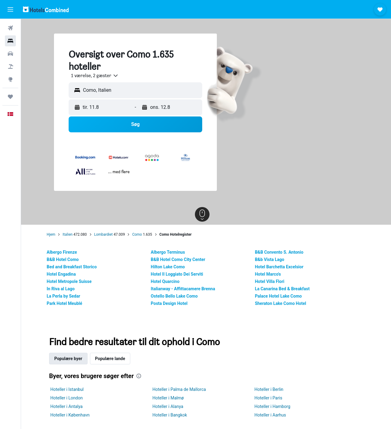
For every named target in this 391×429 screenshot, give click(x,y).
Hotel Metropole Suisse (73, 281)
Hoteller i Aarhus (274, 415)
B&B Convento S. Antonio (283, 252)
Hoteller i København (74, 415)
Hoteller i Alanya (171, 406)
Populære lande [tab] (114, 358)
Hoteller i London (70, 397)
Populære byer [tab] (72, 358)
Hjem (55, 234)
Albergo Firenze (66, 252)
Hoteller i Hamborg (276, 406)
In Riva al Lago (65, 288)
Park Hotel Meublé (68, 303)
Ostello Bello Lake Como (178, 296)
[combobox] (96, 76)
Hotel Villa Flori (273, 281)
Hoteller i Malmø (172, 397)
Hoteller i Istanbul (71, 389)
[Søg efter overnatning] (10, 41)
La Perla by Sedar (67, 296)
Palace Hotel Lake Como (282, 296)
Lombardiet (107, 234)
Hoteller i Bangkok (173, 415)
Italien (71, 234)
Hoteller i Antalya (70, 406)
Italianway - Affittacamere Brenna (187, 288)
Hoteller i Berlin (272, 389)
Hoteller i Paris (272, 397)
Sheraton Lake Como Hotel (284, 303)
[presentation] (142, 376)
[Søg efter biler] (10, 54)
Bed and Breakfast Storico (76, 266)
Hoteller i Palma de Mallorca (183, 389)
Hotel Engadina (65, 274)
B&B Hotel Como (67, 259)
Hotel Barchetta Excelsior (283, 266)
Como (141, 234)
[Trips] (10, 97)
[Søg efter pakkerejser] (10, 66)
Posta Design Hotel (173, 303)
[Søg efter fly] (10, 28)
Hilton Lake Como (172, 266)
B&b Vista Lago (273, 259)
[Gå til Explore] (10, 79)
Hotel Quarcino (169, 281)
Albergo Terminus (172, 252)
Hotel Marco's (272, 274)
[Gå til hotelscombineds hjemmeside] (46, 9)
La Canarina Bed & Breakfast (286, 288)
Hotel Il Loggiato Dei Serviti (181, 274)
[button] (10, 9)
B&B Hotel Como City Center (182, 259)
